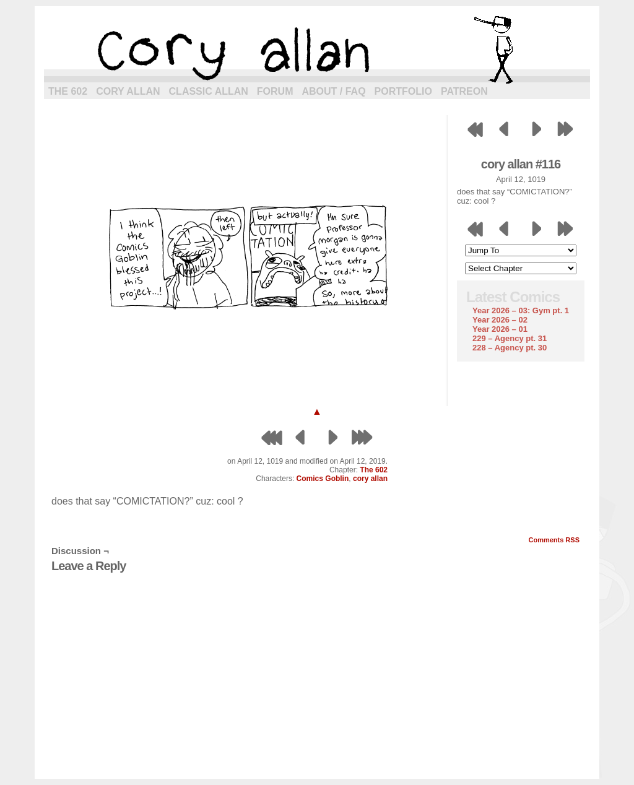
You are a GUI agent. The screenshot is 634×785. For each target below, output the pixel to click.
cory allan (317, 49)
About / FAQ (334, 91)
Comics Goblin (323, 478)
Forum (275, 91)
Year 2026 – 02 (500, 319)
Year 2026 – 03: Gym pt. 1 (520, 310)
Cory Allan (128, 91)
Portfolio (403, 91)
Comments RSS (554, 540)
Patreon (464, 91)
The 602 (67, 91)
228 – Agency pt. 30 (509, 347)
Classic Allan (208, 91)
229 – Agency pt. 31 (509, 338)
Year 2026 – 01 (500, 329)
